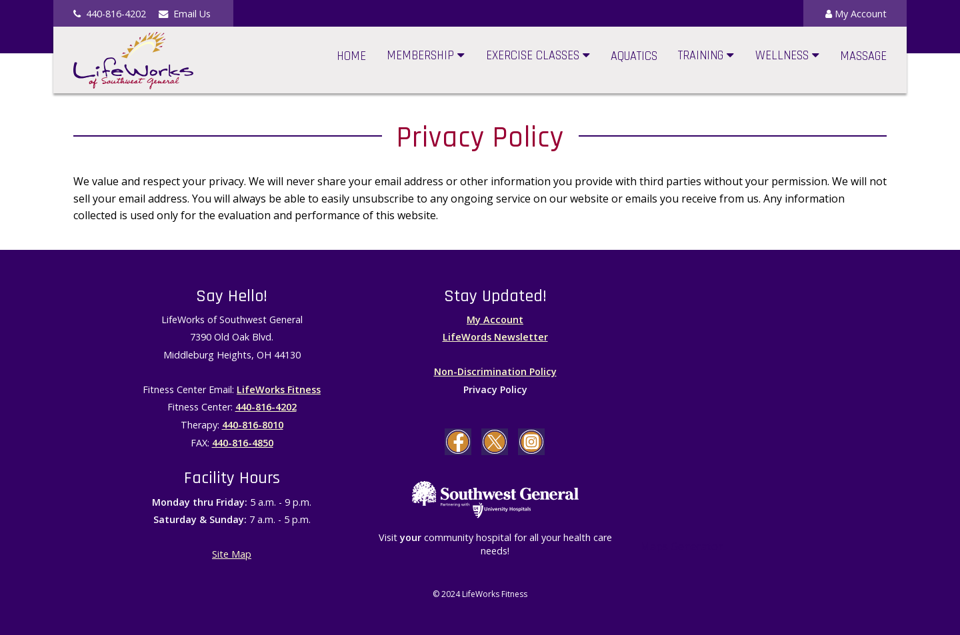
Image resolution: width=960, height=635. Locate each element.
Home (351, 56)
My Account (856, 13)
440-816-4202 (266, 406)
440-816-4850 (242, 442)
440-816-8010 (252, 424)
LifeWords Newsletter (495, 336)
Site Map (231, 554)
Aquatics (634, 56)
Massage (863, 56)
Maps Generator (681, 546)
